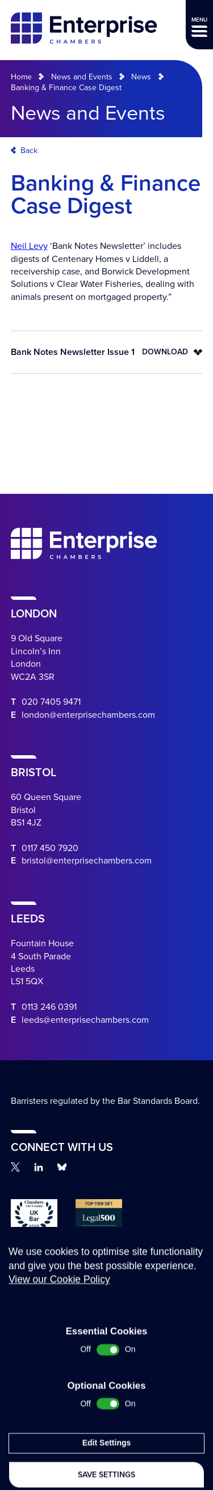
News (141, 77)
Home (21, 77)
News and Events (81, 77)
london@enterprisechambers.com (88, 715)
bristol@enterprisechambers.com (87, 860)
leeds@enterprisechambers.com (85, 1020)
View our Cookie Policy (59, 1358)
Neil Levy (29, 246)
